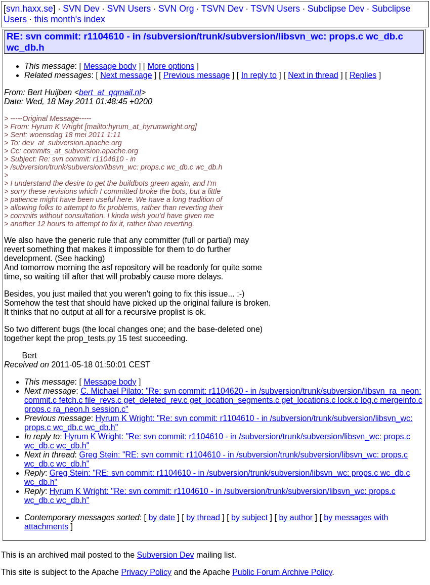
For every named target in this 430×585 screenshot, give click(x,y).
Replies (363, 75)
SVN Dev (81, 9)
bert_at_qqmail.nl (110, 92)
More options (171, 66)
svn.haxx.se (29, 9)
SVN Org (176, 9)
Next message (126, 75)
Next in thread (313, 75)
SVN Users (129, 9)
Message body (109, 66)
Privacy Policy (146, 572)
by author (296, 517)
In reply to (259, 75)
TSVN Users (275, 9)
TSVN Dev (222, 9)
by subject (249, 517)
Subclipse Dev (336, 9)
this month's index (69, 19)
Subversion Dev (165, 555)
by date (161, 517)
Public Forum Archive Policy (282, 572)
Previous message (196, 75)
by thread (203, 517)
